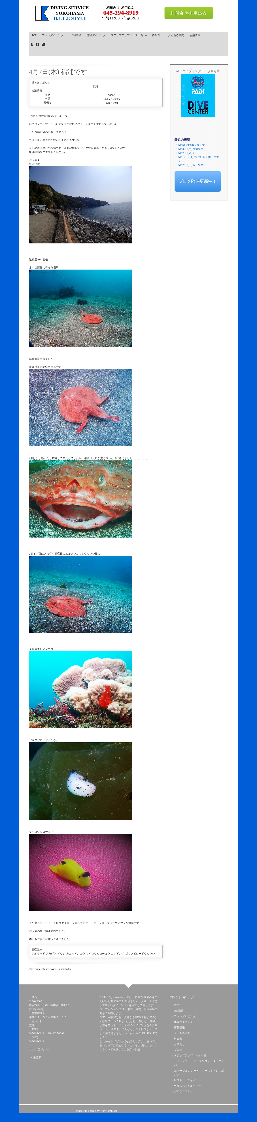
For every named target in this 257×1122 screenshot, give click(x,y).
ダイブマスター (183, 1091)
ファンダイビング (54, 35)
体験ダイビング (96, 35)
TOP (34, 35)
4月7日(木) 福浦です (58, 71)
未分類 (37, 1057)
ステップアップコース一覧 (127, 36)
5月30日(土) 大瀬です (191, 149)
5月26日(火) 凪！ (188, 153)
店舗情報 (194, 35)
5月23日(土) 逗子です (191, 165)
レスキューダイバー (186, 1080)
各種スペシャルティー (187, 1085)
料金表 (157, 35)
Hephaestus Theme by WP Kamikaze (95, 1110)
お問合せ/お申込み (188, 12)
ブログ (178, 1049)
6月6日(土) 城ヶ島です (191, 145)
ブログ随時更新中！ (197, 181)
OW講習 (76, 35)
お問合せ (179, 1044)
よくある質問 (176, 35)
